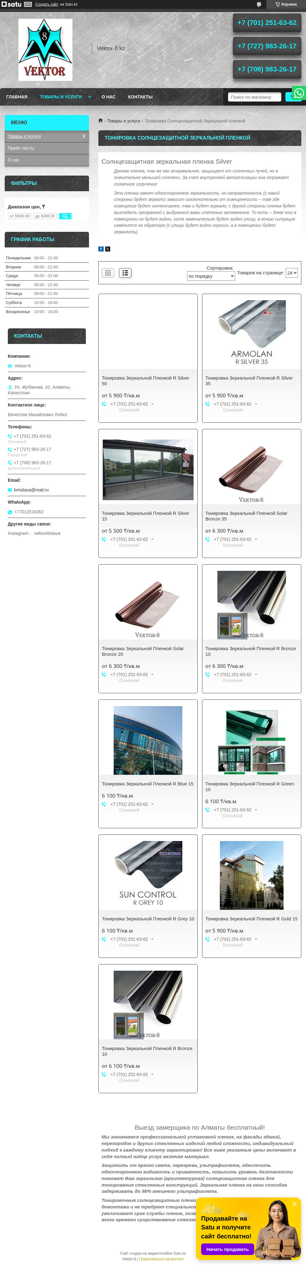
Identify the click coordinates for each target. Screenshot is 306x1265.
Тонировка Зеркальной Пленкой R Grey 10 (148, 918)
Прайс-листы (21, 148)
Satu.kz (179, 1253)
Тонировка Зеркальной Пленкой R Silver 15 (145, 515)
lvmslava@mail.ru (31, 489)
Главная (16, 96)
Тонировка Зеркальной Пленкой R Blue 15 (147, 783)
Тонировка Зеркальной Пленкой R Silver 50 (145, 380)
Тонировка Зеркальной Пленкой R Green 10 (249, 786)
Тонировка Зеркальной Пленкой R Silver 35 (249, 380)
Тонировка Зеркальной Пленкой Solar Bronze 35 (246, 515)
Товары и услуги (61, 96)
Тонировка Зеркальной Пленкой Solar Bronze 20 (143, 651)
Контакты (140, 96)
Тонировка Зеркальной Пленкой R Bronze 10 (250, 651)
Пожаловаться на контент (161, 1259)
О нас (108, 96)
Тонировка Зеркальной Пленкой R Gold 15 (251, 918)
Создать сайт (46, 4)
